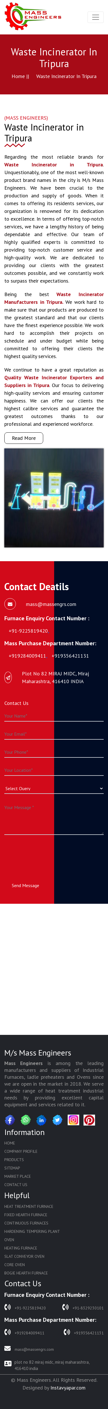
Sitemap (12, 1168)
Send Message (25, 885)
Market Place (17, 1176)
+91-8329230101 (83, 1307)
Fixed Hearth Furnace (25, 1214)
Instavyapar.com (68, 1387)
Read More (24, 438)
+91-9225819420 (25, 1307)
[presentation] (48, 853)
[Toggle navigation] (96, 17)
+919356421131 (84, 1332)
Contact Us (15, 1184)
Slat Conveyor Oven (24, 1256)
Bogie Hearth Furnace (26, 1273)
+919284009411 (24, 1332)
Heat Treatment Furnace (28, 1206)
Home (9, 1143)
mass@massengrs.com (29, 1348)
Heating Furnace (20, 1248)
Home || (20, 76)
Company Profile (20, 1151)
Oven (9, 1239)
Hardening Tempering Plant (32, 1231)
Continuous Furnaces (26, 1223)
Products (14, 1159)
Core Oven (14, 1264)
